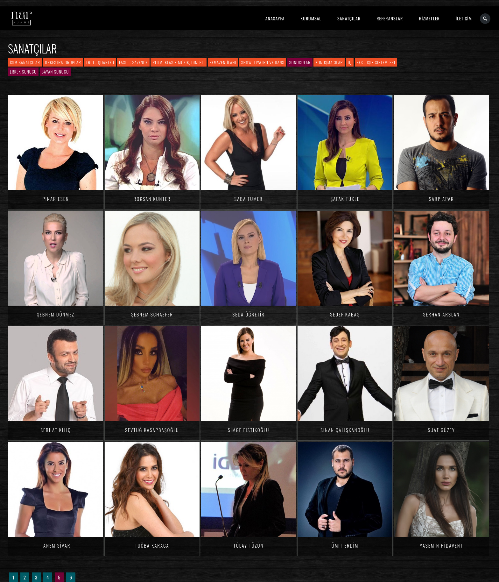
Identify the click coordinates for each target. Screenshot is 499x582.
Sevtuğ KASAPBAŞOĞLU (152, 429)
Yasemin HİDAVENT (441, 545)
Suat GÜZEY (441, 429)
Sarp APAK (441, 198)
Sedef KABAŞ (345, 314)
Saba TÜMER (248, 198)
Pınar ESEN (56, 198)
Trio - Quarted (100, 62)
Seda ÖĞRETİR (248, 314)
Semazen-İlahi (223, 62)
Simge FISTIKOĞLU (248, 429)
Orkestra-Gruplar (63, 62)
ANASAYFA (275, 18)
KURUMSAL (310, 18)
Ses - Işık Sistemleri (376, 62)
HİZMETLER (429, 18)
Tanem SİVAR (55, 545)
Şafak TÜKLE (345, 198)
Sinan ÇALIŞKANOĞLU (344, 429)
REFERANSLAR (389, 18)
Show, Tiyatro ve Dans (263, 62)
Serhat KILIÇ (55, 429)
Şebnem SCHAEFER (152, 314)
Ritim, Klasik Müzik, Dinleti (178, 62)
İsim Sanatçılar (25, 62)
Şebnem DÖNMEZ (55, 314)
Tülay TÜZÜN (249, 545)
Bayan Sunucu (55, 71)
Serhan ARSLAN (441, 314)
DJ (350, 62)
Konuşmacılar (329, 62)
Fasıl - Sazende (133, 62)
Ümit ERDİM (345, 545)
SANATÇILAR (349, 18)
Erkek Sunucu (23, 71)
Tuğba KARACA (152, 545)
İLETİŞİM (464, 18)
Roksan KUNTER (152, 198)
